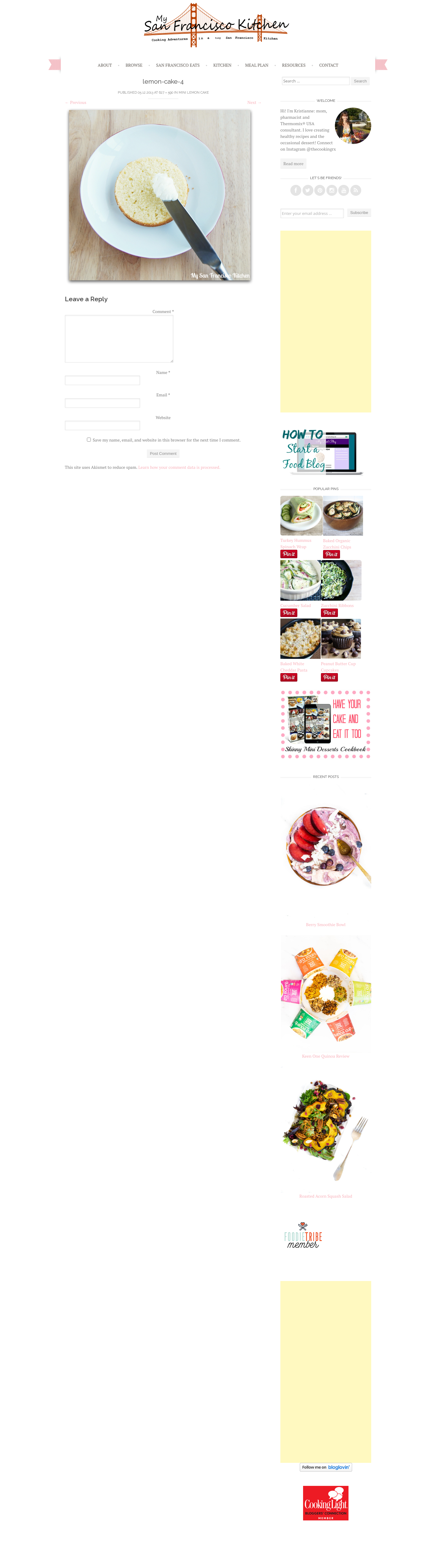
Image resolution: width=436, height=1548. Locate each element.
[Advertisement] (325, 321)
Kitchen (222, 65)
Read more (293, 163)
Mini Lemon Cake (194, 93)
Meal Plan (257, 65)
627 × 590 (166, 93)
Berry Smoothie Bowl (326, 924)
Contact (328, 65)
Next (254, 102)
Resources (294, 65)
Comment (163, 311)
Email (163, 395)
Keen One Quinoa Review (325, 1056)
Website (163, 417)
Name (163, 372)
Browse (134, 65)
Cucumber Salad (295, 605)
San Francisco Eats (178, 65)
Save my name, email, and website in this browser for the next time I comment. (167, 440)
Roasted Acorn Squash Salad (325, 1196)
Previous (75, 102)
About (105, 65)
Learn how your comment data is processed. (179, 467)
